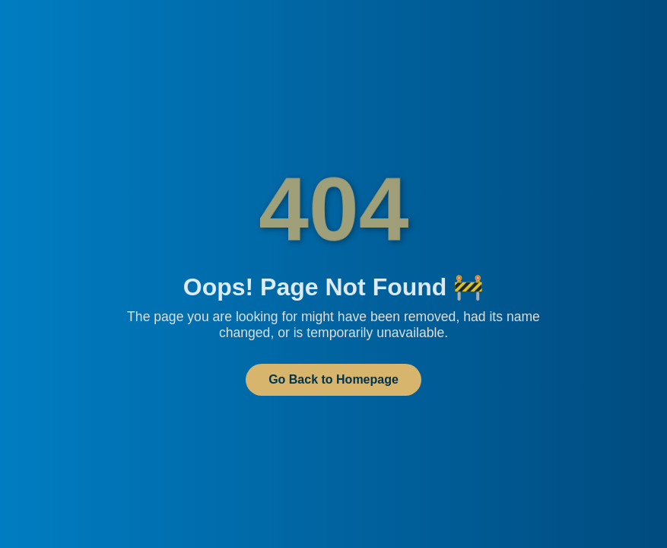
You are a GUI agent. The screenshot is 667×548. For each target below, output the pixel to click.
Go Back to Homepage (333, 379)
